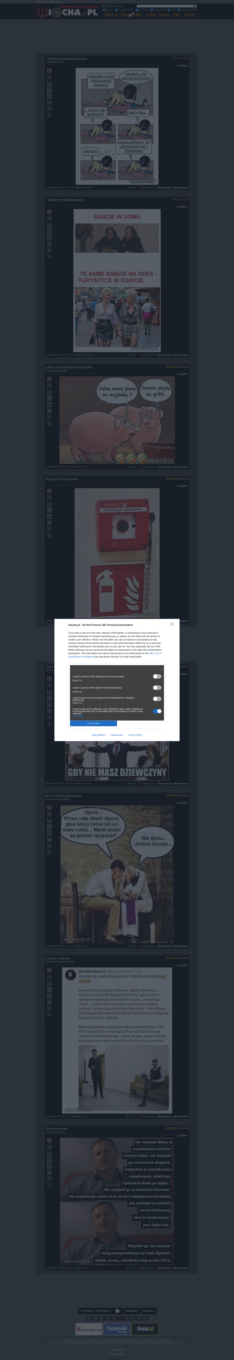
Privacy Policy (135, 735)
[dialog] (117, 680)
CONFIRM (93, 723)
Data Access (116, 735)
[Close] (173, 625)
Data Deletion (98, 735)
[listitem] (117, 669)
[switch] (157, 676)
